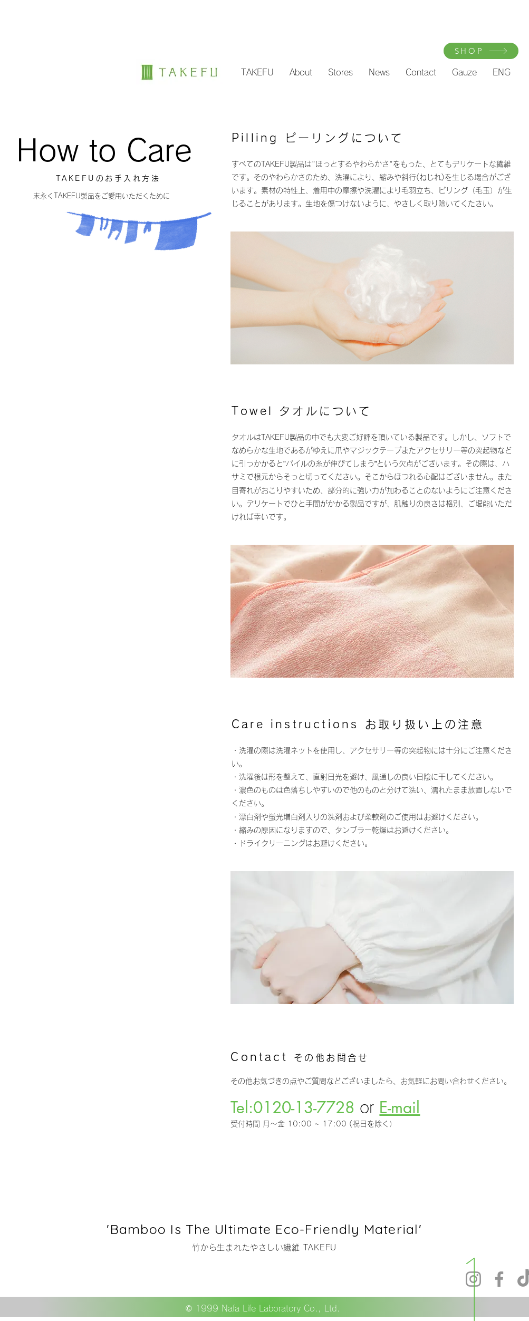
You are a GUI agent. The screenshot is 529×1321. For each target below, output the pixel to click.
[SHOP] (481, 51)
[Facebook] (499, 1279)
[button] (257, 72)
